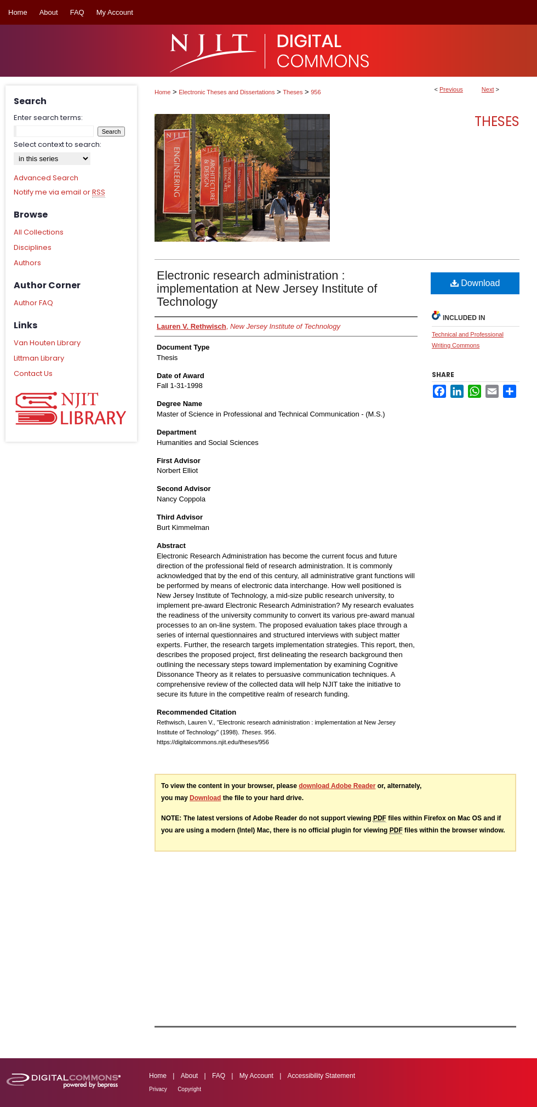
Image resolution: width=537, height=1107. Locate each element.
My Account (256, 1076)
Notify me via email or (59, 192)
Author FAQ (33, 303)
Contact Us (33, 373)
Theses (292, 92)
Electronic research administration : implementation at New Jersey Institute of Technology (267, 289)
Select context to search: (57, 144)
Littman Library (39, 358)
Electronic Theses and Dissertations (227, 92)
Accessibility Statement (321, 1076)
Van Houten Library (47, 343)
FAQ (218, 1076)
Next (488, 89)
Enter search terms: (48, 117)
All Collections (39, 232)
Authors (27, 263)
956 (316, 92)
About (189, 1076)
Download (475, 283)
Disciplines (33, 247)
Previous (451, 89)
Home (162, 92)
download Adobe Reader (337, 786)
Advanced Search (46, 178)
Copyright (189, 1089)
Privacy (158, 1089)
